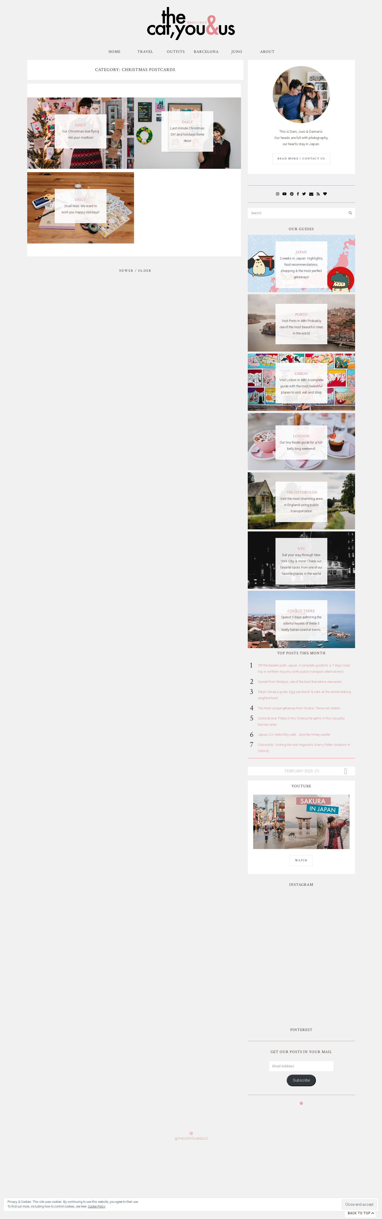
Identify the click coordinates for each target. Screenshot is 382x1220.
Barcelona (206, 51)
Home (115, 51)
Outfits (176, 51)
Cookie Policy (96, 1206)
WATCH (301, 860)
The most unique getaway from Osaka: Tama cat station (299, 708)
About (267, 51)
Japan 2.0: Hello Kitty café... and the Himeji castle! (294, 735)
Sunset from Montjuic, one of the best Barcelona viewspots (300, 682)
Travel (145, 51)
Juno (236, 51)
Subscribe (301, 1018)
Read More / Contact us (301, 158)
